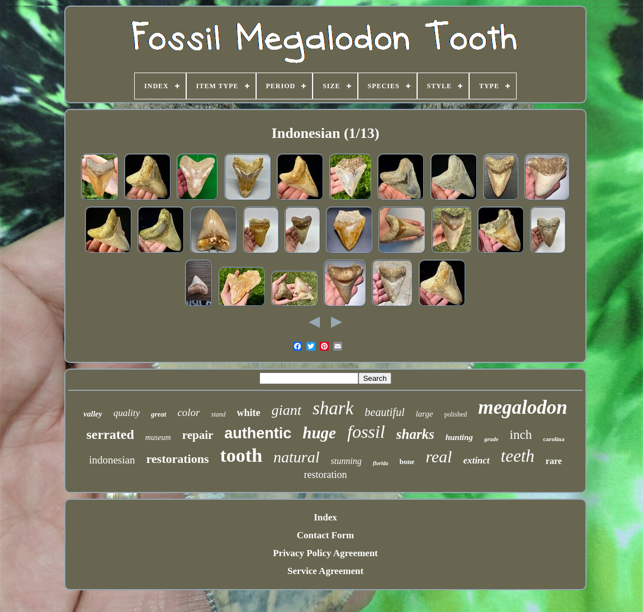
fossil (366, 432)
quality (127, 413)
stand (218, 414)
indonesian (112, 460)
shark (333, 408)
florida (381, 463)
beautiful (384, 412)
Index (325, 517)
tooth (241, 455)
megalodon (522, 407)
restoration (325, 474)
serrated (110, 434)
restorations (177, 459)
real (438, 456)
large (424, 413)
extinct (476, 460)
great (158, 414)
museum (158, 437)
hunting (459, 437)
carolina (553, 439)
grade (491, 439)
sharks (415, 434)
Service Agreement (325, 571)
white (249, 412)
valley (92, 414)
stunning (346, 461)
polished (456, 414)
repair (198, 435)
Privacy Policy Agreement (325, 553)
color (188, 412)
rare (554, 461)
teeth (518, 456)
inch (521, 435)
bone (406, 461)
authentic (257, 433)
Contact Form (325, 535)
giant (286, 410)
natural (296, 457)
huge (319, 433)
